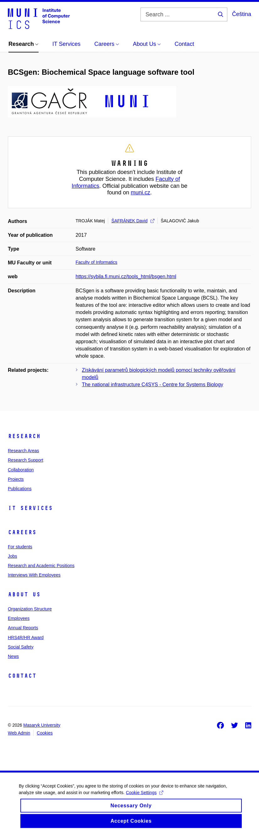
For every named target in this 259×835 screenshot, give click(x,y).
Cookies (45, 732)
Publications (20, 488)
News (13, 656)
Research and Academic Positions (41, 565)
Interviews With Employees (34, 574)
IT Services (30, 508)
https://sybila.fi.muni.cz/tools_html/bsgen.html (126, 276)
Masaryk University (41, 725)
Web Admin (19, 732)
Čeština (241, 14)
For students (20, 546)
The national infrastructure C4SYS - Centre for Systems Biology (152, 384)
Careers (22, 532)
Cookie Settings (144, 796)
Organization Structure (30, 608)
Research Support (25, 460)
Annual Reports (23, 627)
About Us (24, 594)
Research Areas (23, 450)
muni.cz (140, 192)
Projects (16, 479)
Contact (22, 675)
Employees (18, 618)
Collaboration (21, 469)
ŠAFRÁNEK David (132, 220)
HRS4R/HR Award (26, 637)
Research (24, 436)
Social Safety (21, 646)
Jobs (12, 556)
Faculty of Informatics (96, 262)
